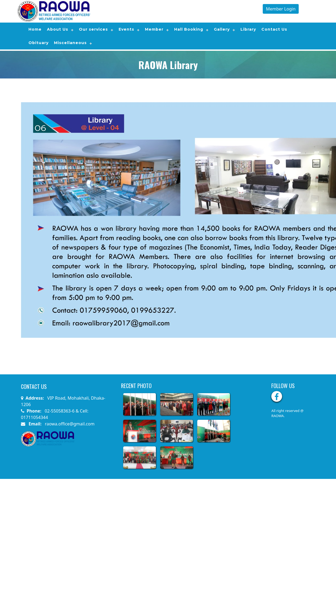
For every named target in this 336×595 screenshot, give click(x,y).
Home (35, 29)
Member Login (280, 9)
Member (154, 29)
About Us (57, 29)
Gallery (222, 29)
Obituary (38, 42)
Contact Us (274, 29)
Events (126, 29)
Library (248, 29)
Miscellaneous (70, 42)
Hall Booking (188, 29)
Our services (93, 29)
